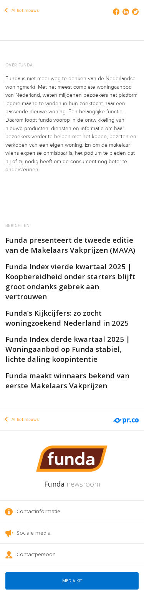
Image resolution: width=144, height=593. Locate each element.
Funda (72, 484)
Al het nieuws (22, 10)
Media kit (72, 580)
